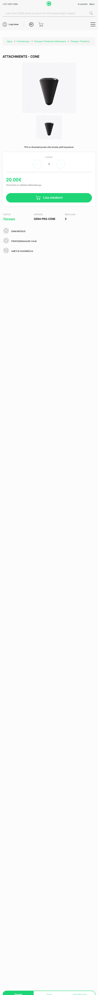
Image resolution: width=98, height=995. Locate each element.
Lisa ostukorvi (52, 197)
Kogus (49, 157)
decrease (37, 164)
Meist (92, 4)
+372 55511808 (10, 4)
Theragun (9, 219)
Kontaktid (82, 4)
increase (60, 164)
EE (31, 24)
